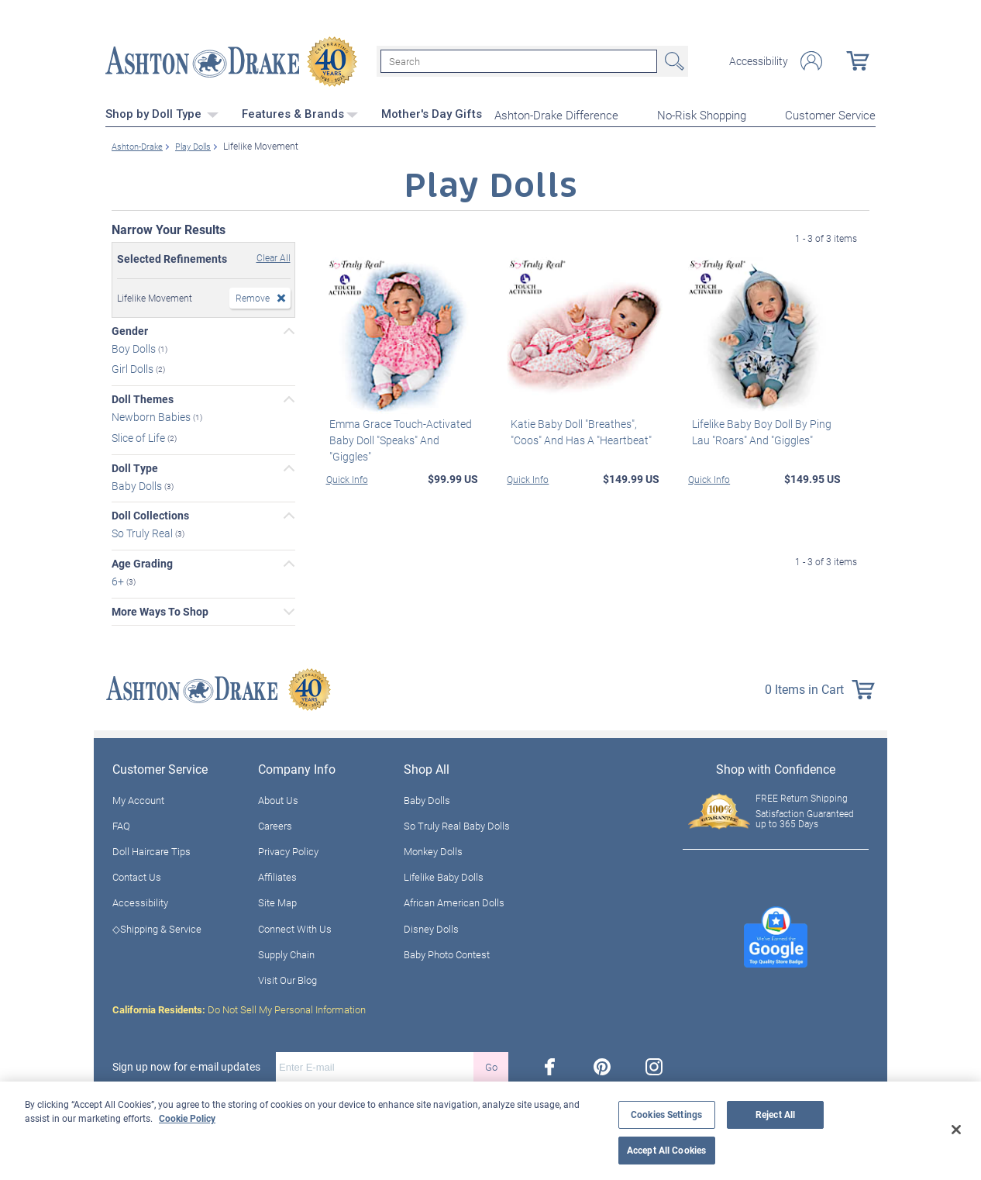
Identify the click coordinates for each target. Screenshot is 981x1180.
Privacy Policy (288, 850)
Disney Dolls (431, 926)
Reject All (775, 1114)
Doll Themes (143, 397)
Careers (275, 823)
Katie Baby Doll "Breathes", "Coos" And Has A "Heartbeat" (577, 429)
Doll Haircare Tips (151, 850)
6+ (119, 578)
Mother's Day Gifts (431, 112)
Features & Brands (300, 112)
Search (672, 60)
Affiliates (277, 875)
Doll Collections (150, 514)
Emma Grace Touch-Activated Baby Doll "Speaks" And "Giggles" (403, 429)
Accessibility (758, 60)
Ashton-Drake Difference (556, 113)
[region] (490, 1131)
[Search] (518, 60)
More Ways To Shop (160, 609)
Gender (130, 328)
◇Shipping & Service (156, 926)
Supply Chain (286, 952)
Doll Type (135, 466)
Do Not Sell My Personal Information (239, 1008)
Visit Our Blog (287, 978)
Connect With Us (295, 926)
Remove (253, 295)
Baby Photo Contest (447, 952)
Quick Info (347, 477)
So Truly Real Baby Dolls (457, 823)
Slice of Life (139, 435)
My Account (138, 798)
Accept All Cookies (666, 1150)
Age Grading (142, 562)
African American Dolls (454, 901)
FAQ (121, 823)
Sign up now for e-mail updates (186, 1065)
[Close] (956, 1130)
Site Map (277, 901)
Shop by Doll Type (162, 112)
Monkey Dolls (433, 850)
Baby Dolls (138, 483)
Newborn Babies (152, 414)
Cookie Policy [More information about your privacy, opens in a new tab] (187, 1118)
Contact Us (136, 875)
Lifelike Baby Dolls (444, 875)
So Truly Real (143, 531)
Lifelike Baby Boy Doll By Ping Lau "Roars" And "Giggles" (758, 429)
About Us (278, 798)
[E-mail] (374, 1065)
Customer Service (830, 113)
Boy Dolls (135, 346)
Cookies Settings (666, 1114)
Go (491, 1064)
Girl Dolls (134, 367)
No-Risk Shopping (701, 113)
